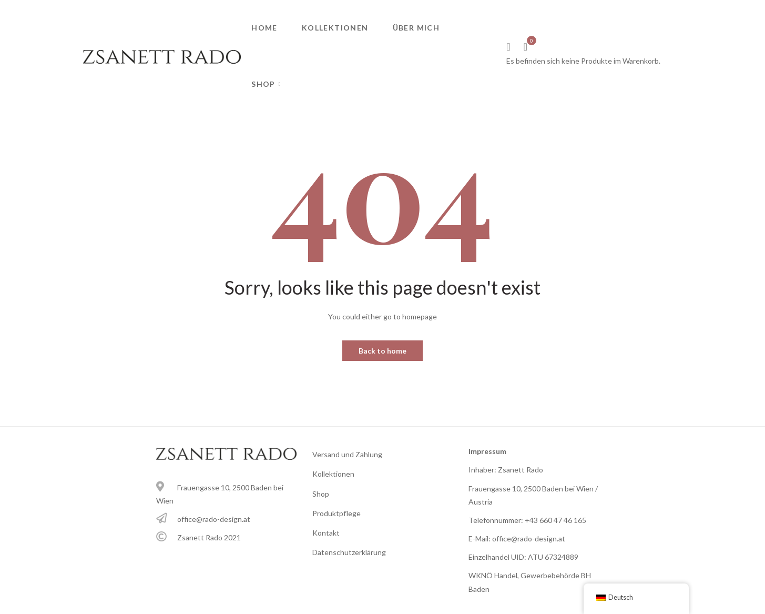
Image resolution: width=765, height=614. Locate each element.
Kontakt (326, 532)
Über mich (416, 27)
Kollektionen (335, 27)
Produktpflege (336, 513)
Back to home (382, 350)
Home (264, 27)
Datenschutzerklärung (349, 552)
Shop (263, 83)
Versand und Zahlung (347, 454)
